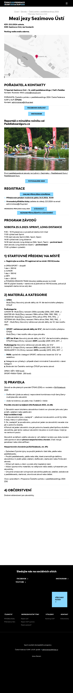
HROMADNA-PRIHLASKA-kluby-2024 (17, 209)
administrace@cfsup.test (22, 102)
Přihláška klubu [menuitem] (9, 647)
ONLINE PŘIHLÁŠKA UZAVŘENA (36, 194)
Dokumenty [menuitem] (64, 647)
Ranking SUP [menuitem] (50, 647)
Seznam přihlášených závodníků (36, 213)
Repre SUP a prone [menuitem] (28, 650)
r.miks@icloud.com (33, 93)
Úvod (16, 12)
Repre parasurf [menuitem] (26, 653)
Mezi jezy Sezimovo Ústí (37, 14)
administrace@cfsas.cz (50, 678)
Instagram (55, 607)
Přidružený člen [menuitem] (9, 650)
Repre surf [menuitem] (24, 647)
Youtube (15, 610)
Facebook (16, 607)
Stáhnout (39, 209)
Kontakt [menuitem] (64, 643)
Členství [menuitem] (8, 643)
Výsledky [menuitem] (50, 643)
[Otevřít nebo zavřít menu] (67, 3)
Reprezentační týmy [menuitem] (30, 643)
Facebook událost (36, 108)
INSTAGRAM (36, 114)
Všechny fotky (59, 628)
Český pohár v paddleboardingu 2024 (44, 12)
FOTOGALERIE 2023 (36, 181)
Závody (24, 12)
